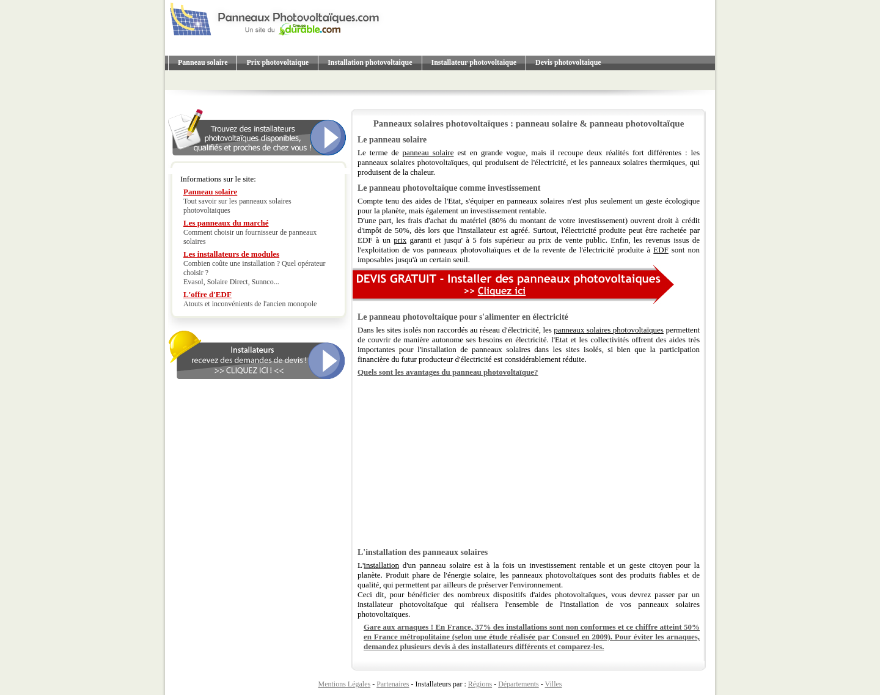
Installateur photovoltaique (473, 62)
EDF (661, 249)
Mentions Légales (344, 684)
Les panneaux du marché (226, 222)
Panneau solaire (202, 62)
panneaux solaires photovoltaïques (609, 329)
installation (381, 565)
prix (400, 240)
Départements (518, 684)
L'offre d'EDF (207, 294)
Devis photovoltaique (568, 62)
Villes (553, 684)
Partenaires (392, 684)
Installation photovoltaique (370, 62)
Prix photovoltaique (277, 62)
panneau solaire (427, 152)
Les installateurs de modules (231, 254)
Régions (480, 684)
